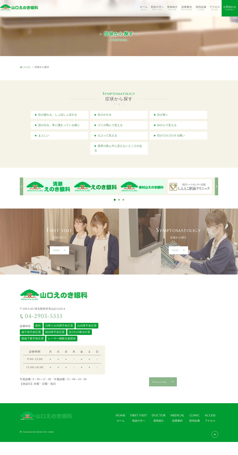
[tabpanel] (48, 199)
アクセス (215, 8)
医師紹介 (172, 8)
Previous (21, 199)
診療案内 (186, 8)
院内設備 (201, 8)
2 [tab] (119, 213)
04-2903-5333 (41, 329)
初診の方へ (157, 8)
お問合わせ (229, 8)
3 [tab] (123, 213)
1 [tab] (115, 213)
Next (216, 199)
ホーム (144, 8)
